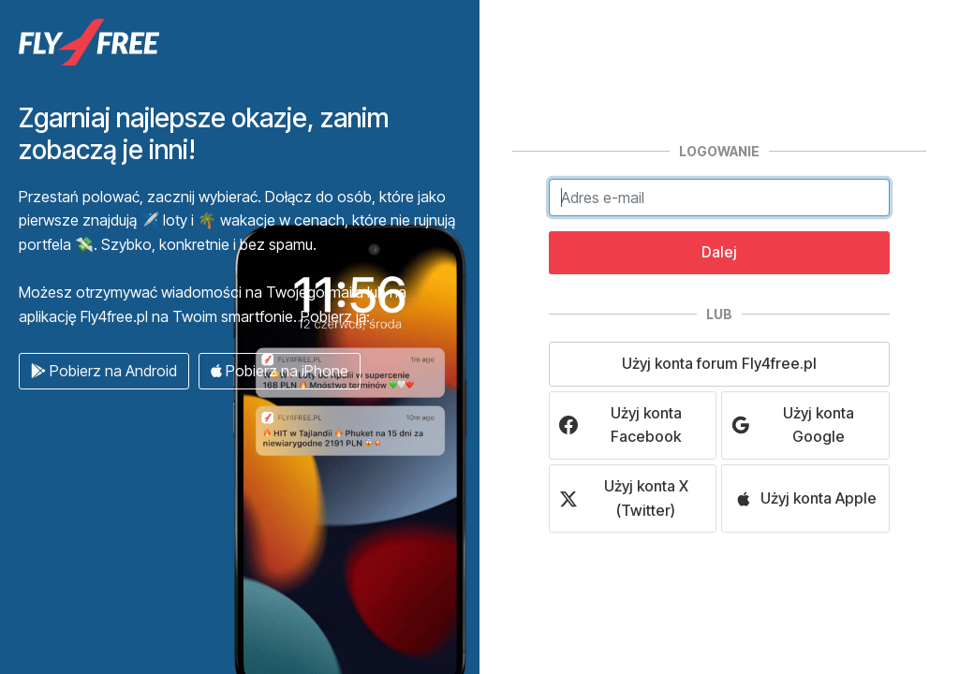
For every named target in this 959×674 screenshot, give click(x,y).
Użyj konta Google (792, 425)
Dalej (719, 251)
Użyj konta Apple (805, 498)
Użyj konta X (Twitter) (623, 498)
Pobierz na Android (104, 370)
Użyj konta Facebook (620, 425)
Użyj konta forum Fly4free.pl (719, 363)
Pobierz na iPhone (279, 370)
